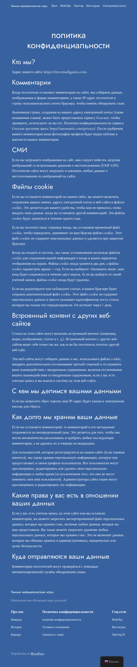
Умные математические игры (29, 6)
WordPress (37, 654)
